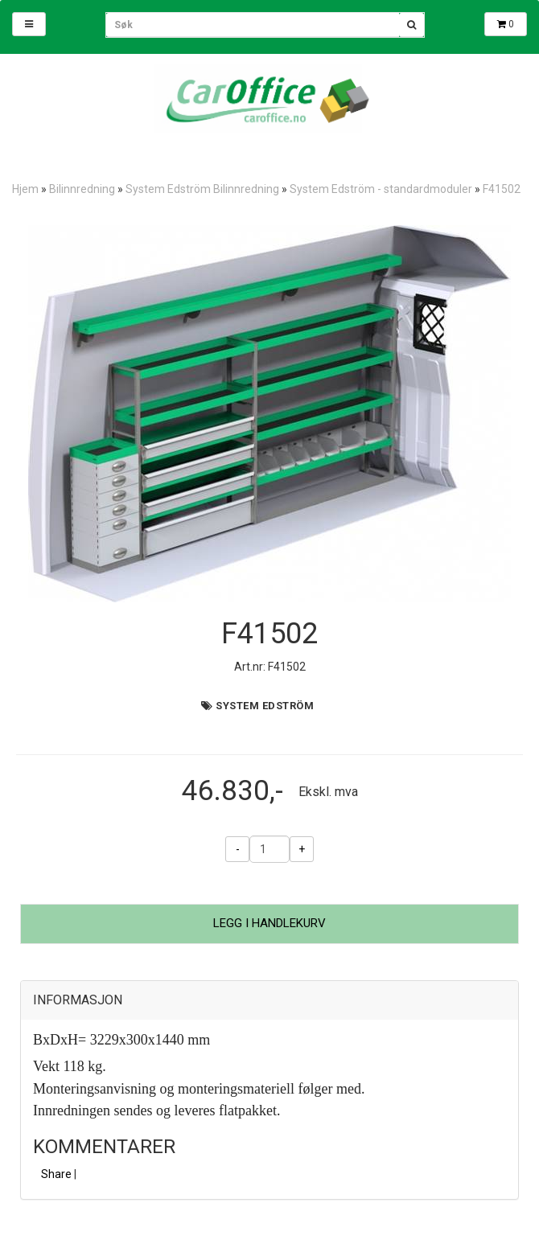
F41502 (501, 189)
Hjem (25, 189)
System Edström (265, 706)
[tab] (269, 1000)
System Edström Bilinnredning (202, 189)
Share (56, 1174)
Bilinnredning (82, 189)
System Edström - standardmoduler (381, 189)
